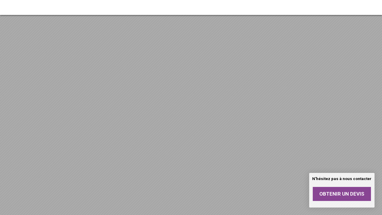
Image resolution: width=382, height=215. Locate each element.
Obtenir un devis (341, 194)
